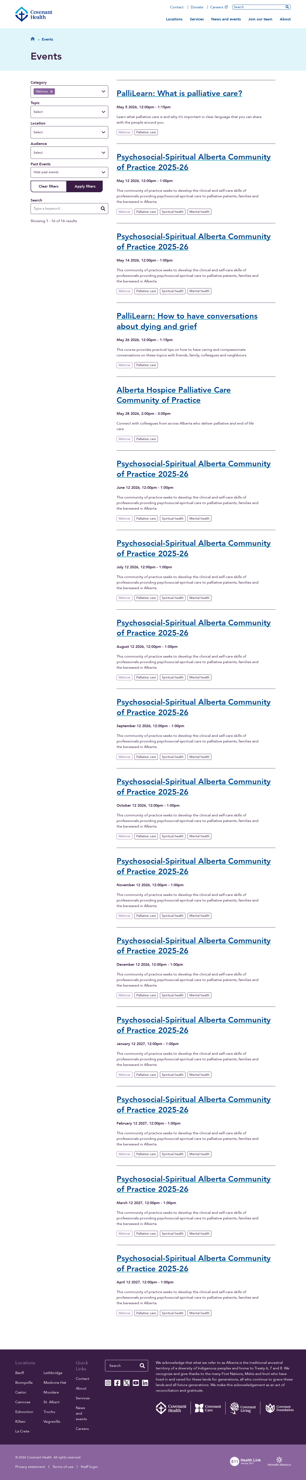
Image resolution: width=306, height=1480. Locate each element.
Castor (20, 1392)
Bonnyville (24, 1382)
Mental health (199, 212)
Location (38, 123)
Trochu (49, 1411)
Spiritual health (173, 212)
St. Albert (52, 1402)
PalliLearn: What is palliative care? (179, 93)
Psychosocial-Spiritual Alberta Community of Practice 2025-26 (194, 162)
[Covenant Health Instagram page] (108, 1383)
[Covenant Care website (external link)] (208, 1408)
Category (39, 82)
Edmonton (24, 1411)
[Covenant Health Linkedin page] (145, 1383)
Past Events (41, 164)
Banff (19, 1372)
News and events (226, 19)
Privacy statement (30, 1466)
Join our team (260, 19)
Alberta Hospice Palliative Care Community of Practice (174, 395)
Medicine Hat (55, 1382)
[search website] (287, 7)
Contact (177, 7)
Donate (197, 7)
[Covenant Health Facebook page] (117, 1383)
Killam (20, 1421)
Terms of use (62, 1466)
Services (197, 19)
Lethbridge (53, 1372)
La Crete (22, 1431)
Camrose (22, 1402)
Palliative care (146, 132)
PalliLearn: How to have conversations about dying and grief (187, 321)
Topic (35, 102)
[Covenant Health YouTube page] (136, 1383)
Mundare (51, 1392)
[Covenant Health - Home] (173, 1408)
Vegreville (52, 1421)
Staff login (89, 1466)
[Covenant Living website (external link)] (242, 1408)
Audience (39, 143)
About (285, 19)
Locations (174, 19)
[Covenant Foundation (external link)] (277, 1408)
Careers (219, 7)
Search (36, 200)
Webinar (124, 132)
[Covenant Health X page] (127, 1383)
